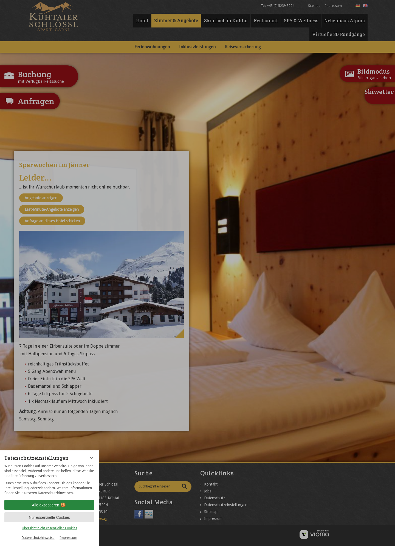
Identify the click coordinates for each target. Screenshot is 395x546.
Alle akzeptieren (49, 505)
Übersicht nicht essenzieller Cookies (49, 528)
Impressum (68, 537)
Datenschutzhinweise (38, 537)
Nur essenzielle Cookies (49, 517)
